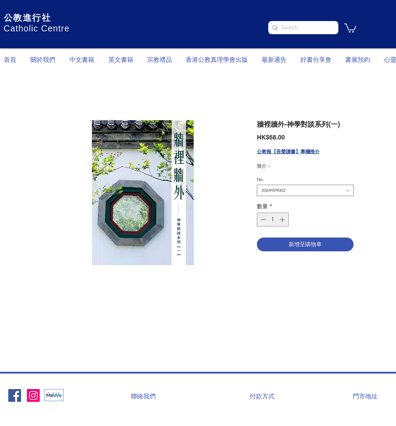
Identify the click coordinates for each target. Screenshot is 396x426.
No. (260, 179)
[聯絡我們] (143, 396)
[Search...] (302, 27)
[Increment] (283, 219)
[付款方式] (262, 396)
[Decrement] (263, 219)
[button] (350, 27)
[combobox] (305, 190)
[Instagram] (33, 395)
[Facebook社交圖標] (14, 395)
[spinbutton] (273, 219)
